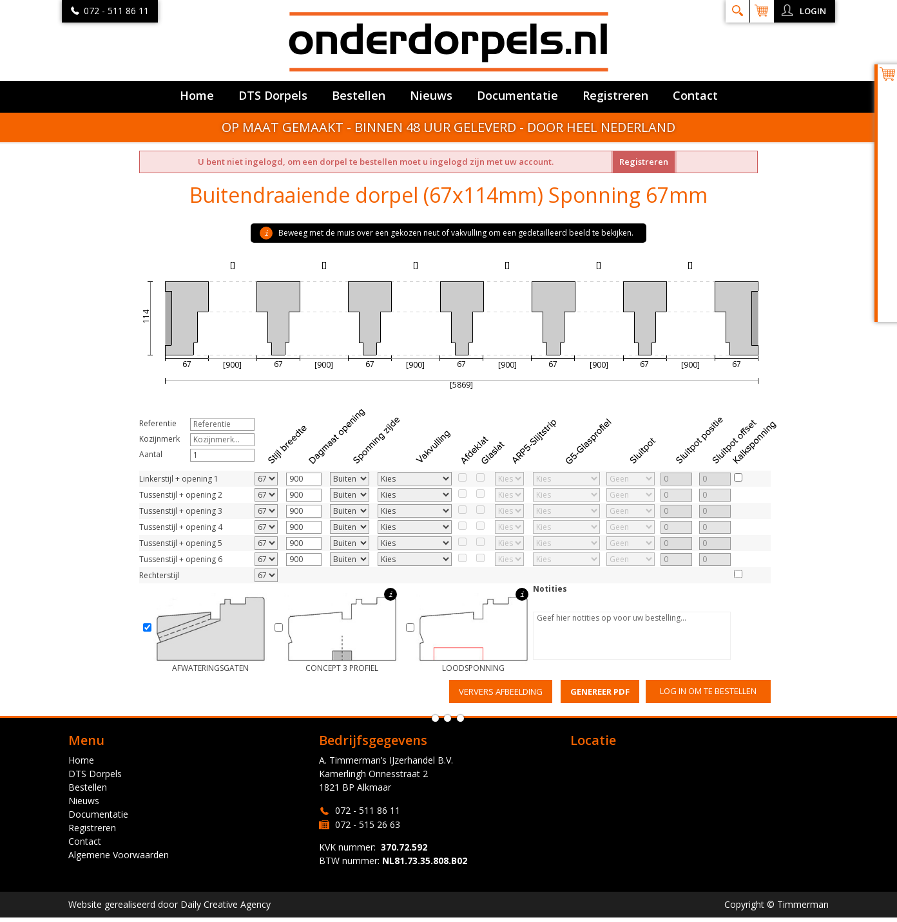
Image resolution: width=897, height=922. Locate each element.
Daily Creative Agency (225, 904)
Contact (695, 95)
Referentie (158, 423)
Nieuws (431, 95)
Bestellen (358, 95)
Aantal (150, 454)
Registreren (615, 95)
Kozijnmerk (159, 438)
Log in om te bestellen (708, 691)
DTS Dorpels (272, 95)
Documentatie (517, 95)
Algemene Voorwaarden (118, 855)
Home (197, 95)
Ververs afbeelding (501, 691)
